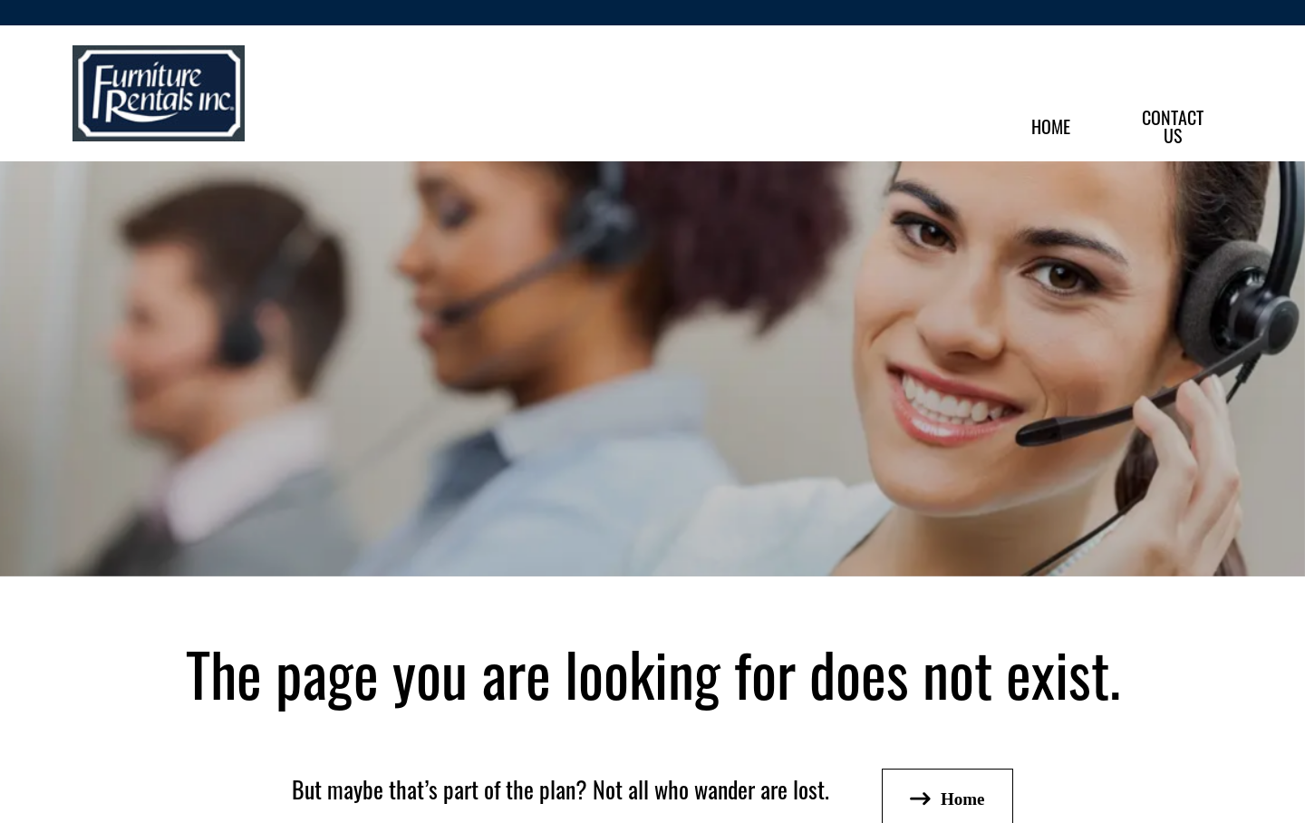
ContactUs (1173, 125)
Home (1050, 125)
